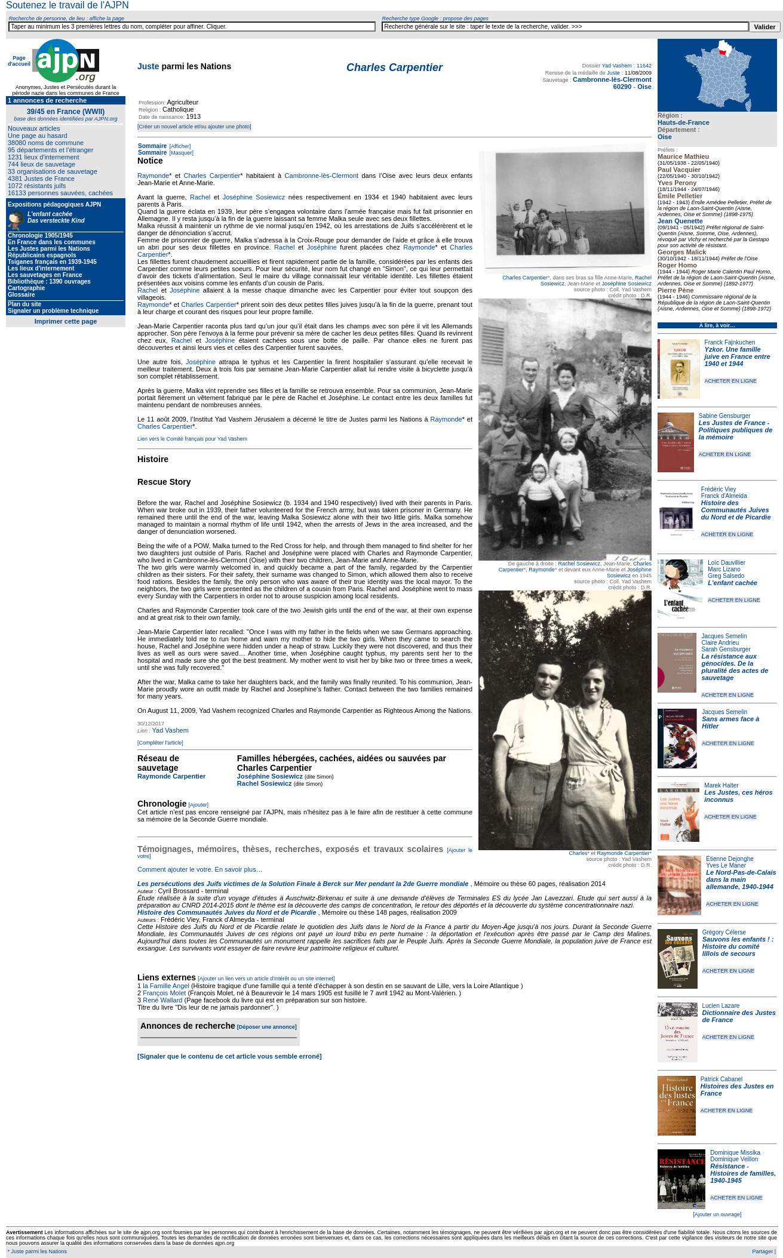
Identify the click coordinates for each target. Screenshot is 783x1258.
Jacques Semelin (724, 636)
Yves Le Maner (726, 865)
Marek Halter (721, 785)
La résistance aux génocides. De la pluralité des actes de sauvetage (734, 667)
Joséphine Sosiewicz (626, 284)
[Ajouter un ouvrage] (717, 1214)
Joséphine (322, 247)
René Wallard (162, 1000)
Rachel (200, 197)
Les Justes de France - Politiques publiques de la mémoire (735, 430)
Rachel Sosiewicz (579, 564)
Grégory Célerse (724, 932)
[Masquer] (181, 153)
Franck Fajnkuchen (730, 342)
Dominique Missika (735, 1152)
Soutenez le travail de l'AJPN (67, 5)
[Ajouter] (199, 805)
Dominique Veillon (734, 1159)
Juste (148, 66)
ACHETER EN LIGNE (731, 381)
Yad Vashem (617, 66)
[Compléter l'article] (160, 743)
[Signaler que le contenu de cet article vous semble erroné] (229, 1056)
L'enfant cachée (732, 582)
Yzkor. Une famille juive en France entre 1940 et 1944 (737, 356)
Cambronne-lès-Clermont (322, 175)
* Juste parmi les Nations (36, 1251)
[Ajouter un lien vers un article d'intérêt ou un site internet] (266, 979)
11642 (644, 66)
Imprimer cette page (66, 321)
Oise (665, 136)
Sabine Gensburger (725, 416)
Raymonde (542, 570)
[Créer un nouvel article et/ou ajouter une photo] (194, 127)
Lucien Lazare (721, 1005)
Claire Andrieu (720, 642)
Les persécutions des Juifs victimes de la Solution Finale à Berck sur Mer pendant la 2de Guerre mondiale (304, 883)
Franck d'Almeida (724, 496)
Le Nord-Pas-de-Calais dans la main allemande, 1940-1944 (741, 879)
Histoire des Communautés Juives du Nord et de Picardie (736, 510)
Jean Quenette (680, 220)
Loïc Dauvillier (726, 562)
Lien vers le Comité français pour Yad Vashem (192, 439)
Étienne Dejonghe (730, 859)
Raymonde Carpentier (623, 853)
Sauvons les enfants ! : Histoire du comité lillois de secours (738, 946)
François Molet (164, 992)
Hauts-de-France (684, 122)
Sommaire (152, 146)
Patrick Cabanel (722, 1079)
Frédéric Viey (718, 489)
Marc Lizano (724, 569)
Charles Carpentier (525, 278)
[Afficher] (179, 146)
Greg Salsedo (726, 576)
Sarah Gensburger (725, 649)
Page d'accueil (19, 61)
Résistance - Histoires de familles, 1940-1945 (743, 1173)
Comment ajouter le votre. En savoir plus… (200, 869)
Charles (578, 853)
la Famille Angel (166, 985)
